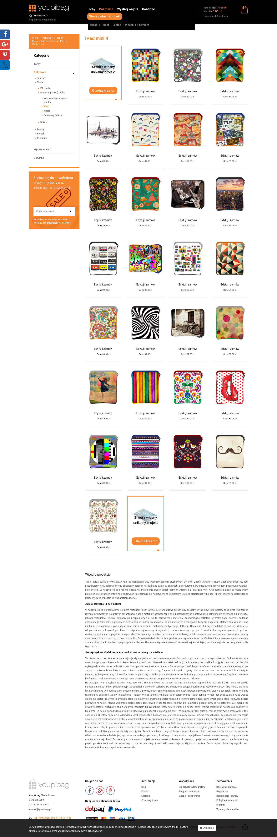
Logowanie (209, 16)
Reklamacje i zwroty (227, 796)
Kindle (47, 111)
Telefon (93, 24)
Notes (43, 122)
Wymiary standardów (227, 809)
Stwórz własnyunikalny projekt (103, 69)
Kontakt (145, 791)
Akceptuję (207, 828)
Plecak (129, 24)
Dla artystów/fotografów (192, 787)
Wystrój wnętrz (127, 9)
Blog (143, 787)
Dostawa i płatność (226, 787)
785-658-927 (41, 15)
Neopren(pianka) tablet (44, 41)
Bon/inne (148, 9)
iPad (62, 41)
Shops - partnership (189, 796)
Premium (143, 24)
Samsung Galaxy (53, 115)
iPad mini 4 (38, 44)
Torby (91, 9)
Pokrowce (106, 9)
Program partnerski (189, 791)
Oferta (35, 38)
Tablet (105, 24)
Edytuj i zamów (145, 91)
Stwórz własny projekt (104, 16)
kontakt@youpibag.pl (45, 19)
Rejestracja (222, 16)
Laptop (117, 24)
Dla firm (220, 804)
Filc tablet (45, 88)
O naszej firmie (149, 800)
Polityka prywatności (227, 800)
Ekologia (145, 796)
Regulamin (222, 791)
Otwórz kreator (103, 90)
